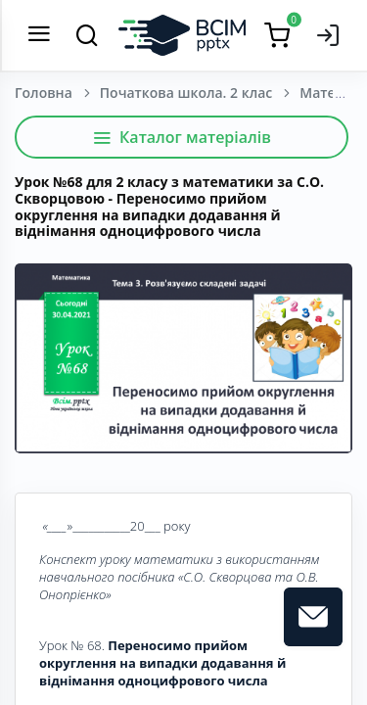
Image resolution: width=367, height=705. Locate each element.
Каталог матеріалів (181, 137)
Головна (43, 92)
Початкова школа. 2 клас (186, 92)
